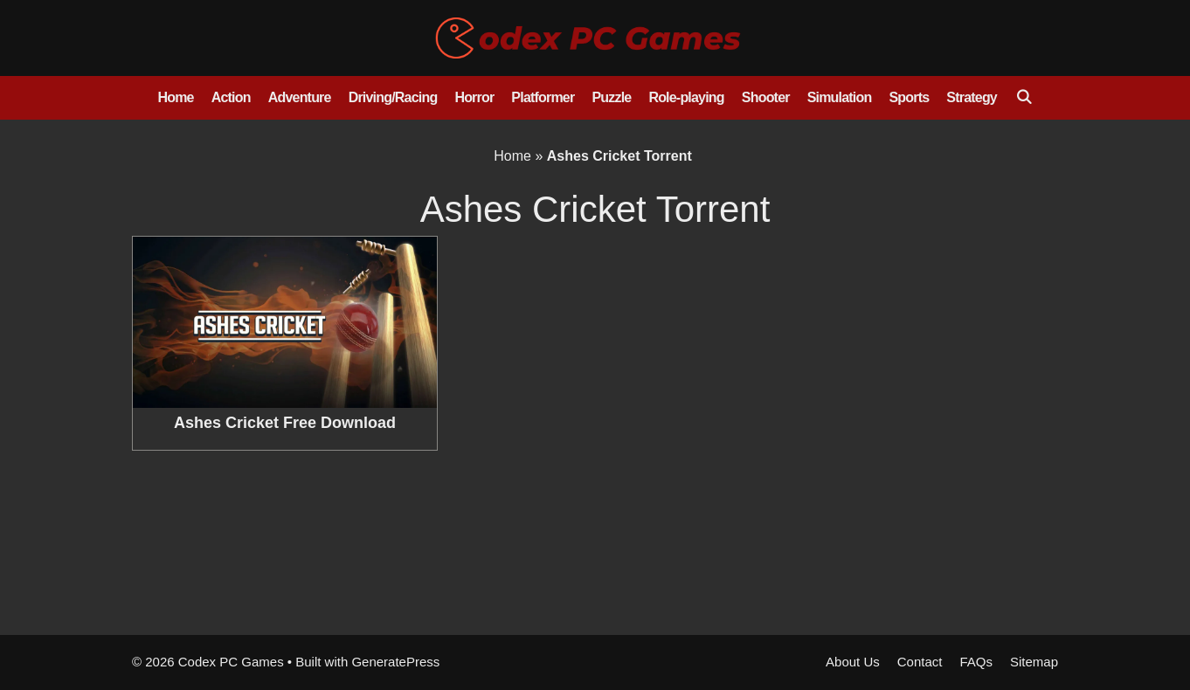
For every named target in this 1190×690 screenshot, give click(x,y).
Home (175, 97)
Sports (909, 97)
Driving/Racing (393, 97)
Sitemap (1034, 661)
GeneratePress (395, 661)
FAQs (976, 661)
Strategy (971, 97)
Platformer (542, 97)
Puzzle (611, 97)
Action (231, 97)
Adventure (299, 97)
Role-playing (685, 97)
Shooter (766, 97)
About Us (853, 661)
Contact (920, 661)
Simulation (839, 97)
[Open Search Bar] (1023, 98)
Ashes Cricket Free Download (285, 422)
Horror (474, 97)
